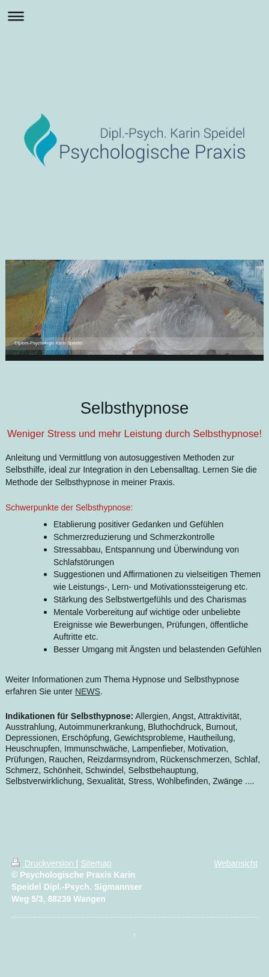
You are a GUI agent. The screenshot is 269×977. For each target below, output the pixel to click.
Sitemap (95, 863)
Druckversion (43, 863)
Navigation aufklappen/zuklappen (134, 16)
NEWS (87, 691)
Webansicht (236, 863)
